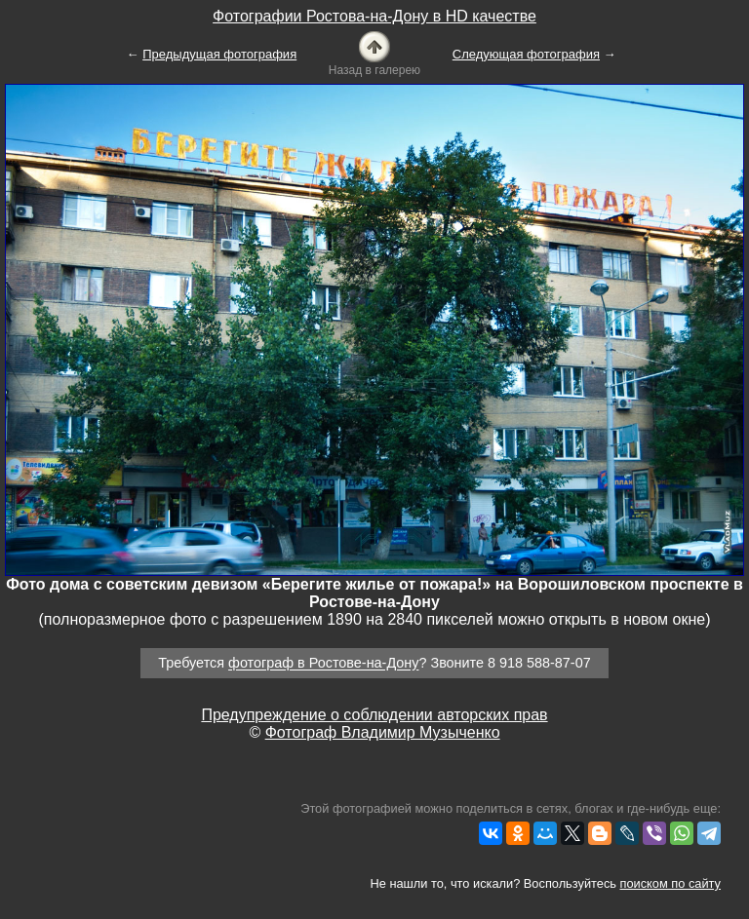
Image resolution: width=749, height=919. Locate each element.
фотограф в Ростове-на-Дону (323, 663)
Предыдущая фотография (219, 54)
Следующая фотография (526, 54)
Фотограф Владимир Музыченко (382, 732)
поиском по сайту (670, 883)
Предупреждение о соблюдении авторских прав (374, 715)
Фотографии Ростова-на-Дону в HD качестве (374, 16)
